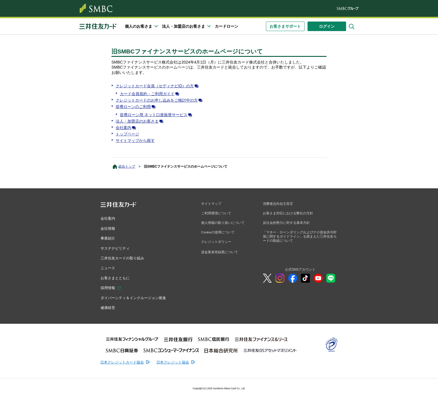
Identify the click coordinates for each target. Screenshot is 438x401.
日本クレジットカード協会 (123, 361)
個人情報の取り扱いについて (223, 223)
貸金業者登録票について (219, 253)
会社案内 (127, 127)
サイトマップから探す (135, 140)
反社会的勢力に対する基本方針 (286, 223)
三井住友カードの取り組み (124, 257)
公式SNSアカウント (300, 271)
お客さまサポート (285, 26)
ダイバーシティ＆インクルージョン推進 (136, 297)
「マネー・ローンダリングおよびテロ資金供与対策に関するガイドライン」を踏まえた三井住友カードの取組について (300, 237)
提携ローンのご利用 (137, 106)
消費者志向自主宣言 (278, 204)
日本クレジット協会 (177, 361)
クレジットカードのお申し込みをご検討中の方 (160, 100)
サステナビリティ (116, 248)
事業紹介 (108, 238)
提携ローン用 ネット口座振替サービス (157, 114)
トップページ (127, 134)
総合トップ (126, 166)
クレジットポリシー (216, 243)
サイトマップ (211, 204)
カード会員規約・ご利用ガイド (150, 94)
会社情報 (108, 228)
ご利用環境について (216, 213)
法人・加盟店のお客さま (140, 121)
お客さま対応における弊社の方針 (288, 213)
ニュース (108, 267)
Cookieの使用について (218, 233)
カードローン (226, 26)
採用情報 (108, 287)
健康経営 (108, 307)
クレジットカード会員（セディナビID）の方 (158, 86)
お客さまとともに (116, 277)
